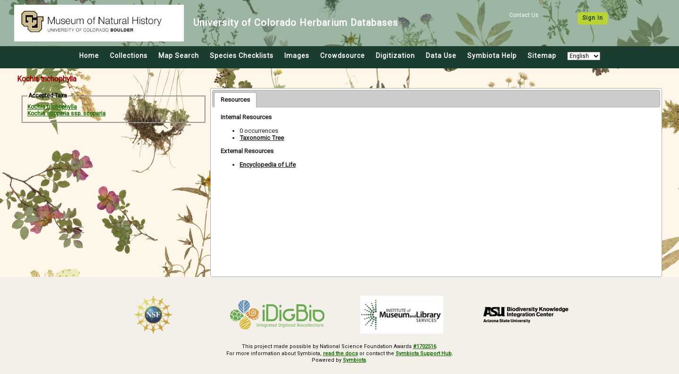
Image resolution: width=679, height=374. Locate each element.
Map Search (178, 55)
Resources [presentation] (235, 99)
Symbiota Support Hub (424, 353)
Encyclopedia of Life (268, 164)
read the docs (340, 353)
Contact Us (523, 15)
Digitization (395, 55)
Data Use (441, 55)
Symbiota (354, 360)
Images (296, 55)
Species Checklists (241, 55)
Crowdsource (342, 55)
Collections (129, 55)
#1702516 (424, 346)
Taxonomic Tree (262, 137)
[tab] (235, 99)
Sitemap (542, 55)
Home (89, 55)
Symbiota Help (492, 55)
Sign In (592, 18)
